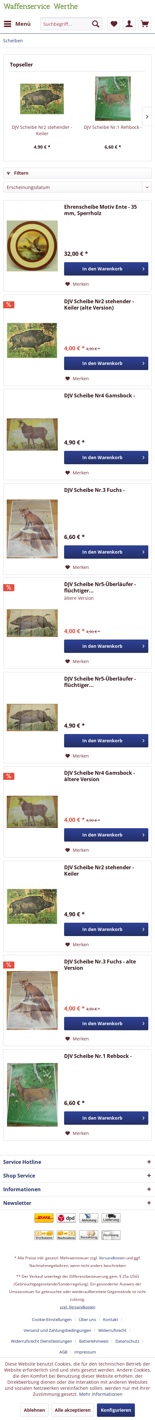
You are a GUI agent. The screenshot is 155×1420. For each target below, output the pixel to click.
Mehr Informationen (100, 1394)
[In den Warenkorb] (106, 269)
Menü (17, 23)
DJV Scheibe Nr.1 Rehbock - (113, 127)
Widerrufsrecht (112, 1330)
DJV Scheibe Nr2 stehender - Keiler (42, 130)
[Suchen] (95, 23)
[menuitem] (17, 23)
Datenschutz (127, 1341)
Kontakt (110, 1319)
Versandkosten (112, 1258)
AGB (63, 1352)
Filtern (17, 173)
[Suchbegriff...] (71, 23)
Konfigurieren (116, 1410)
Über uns (87, 1319)
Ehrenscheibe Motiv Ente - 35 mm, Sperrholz (100, 210)
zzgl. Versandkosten (77, 1307)
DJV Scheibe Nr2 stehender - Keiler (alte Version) (99, 304)
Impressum (85, 1352)
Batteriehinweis (93, 1341)
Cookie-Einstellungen (52, 1319)
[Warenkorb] (144, 23)
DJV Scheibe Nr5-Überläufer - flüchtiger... (100, 587)
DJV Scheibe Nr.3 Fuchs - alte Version (100, 964)
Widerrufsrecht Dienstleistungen (41, 1341)
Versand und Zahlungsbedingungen (57, 1330)
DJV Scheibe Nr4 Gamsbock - (99, 395)
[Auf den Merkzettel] (77, 284)
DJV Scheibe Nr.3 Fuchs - (94, 490)
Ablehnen (34, 1410)
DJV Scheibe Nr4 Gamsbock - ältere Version (99, 776)
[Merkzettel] (113, 23)
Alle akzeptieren (73, 1410)
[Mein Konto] (129, 23)
